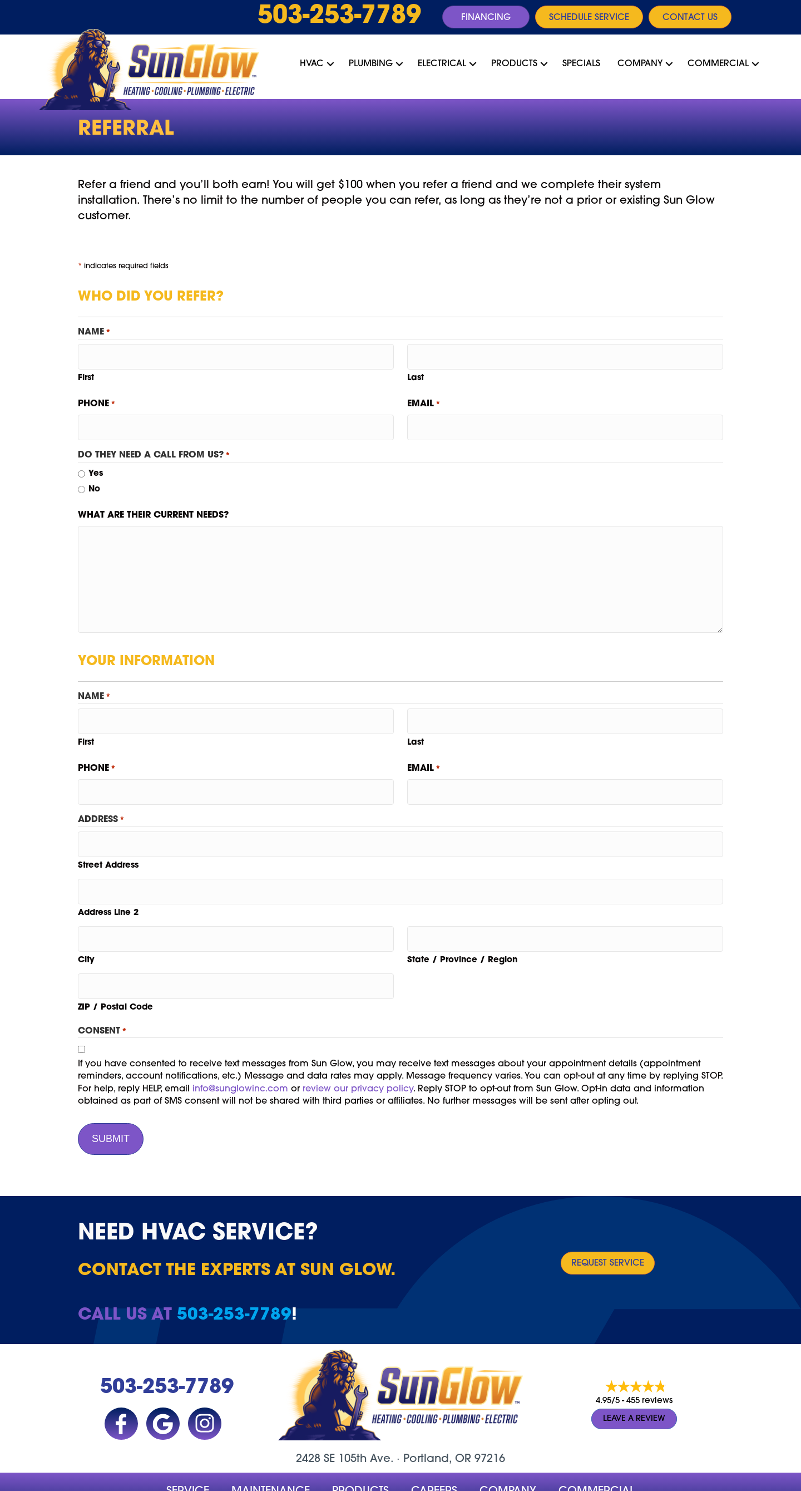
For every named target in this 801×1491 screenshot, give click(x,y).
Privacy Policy (314, 1478)
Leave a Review (634, 1384)
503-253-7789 (339, 16)
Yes (95, 466)
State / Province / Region (462, 935)
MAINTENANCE (270, 1456)
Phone (97, 401)
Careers (434, 1456)
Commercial (718, 64)
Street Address (108, 847)
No (94, 482)
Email (424, 401)
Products (514, 64)
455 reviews (649, 1366)
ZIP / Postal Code (115, 978)
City (86, 935)
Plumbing (371, 64)
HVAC (312, 64)
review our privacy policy (358, 1059)
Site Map (465, 1478)
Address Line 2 (108, 891)
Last (415, 374)
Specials (581, 64)
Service (187, 1456)
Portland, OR (437, 1424)
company (507, 1456)
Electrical (442, 64)
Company (639, 64)
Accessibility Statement (395, 1478)
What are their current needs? (153, 507)
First (86, 374)
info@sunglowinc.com (240, 1059)
